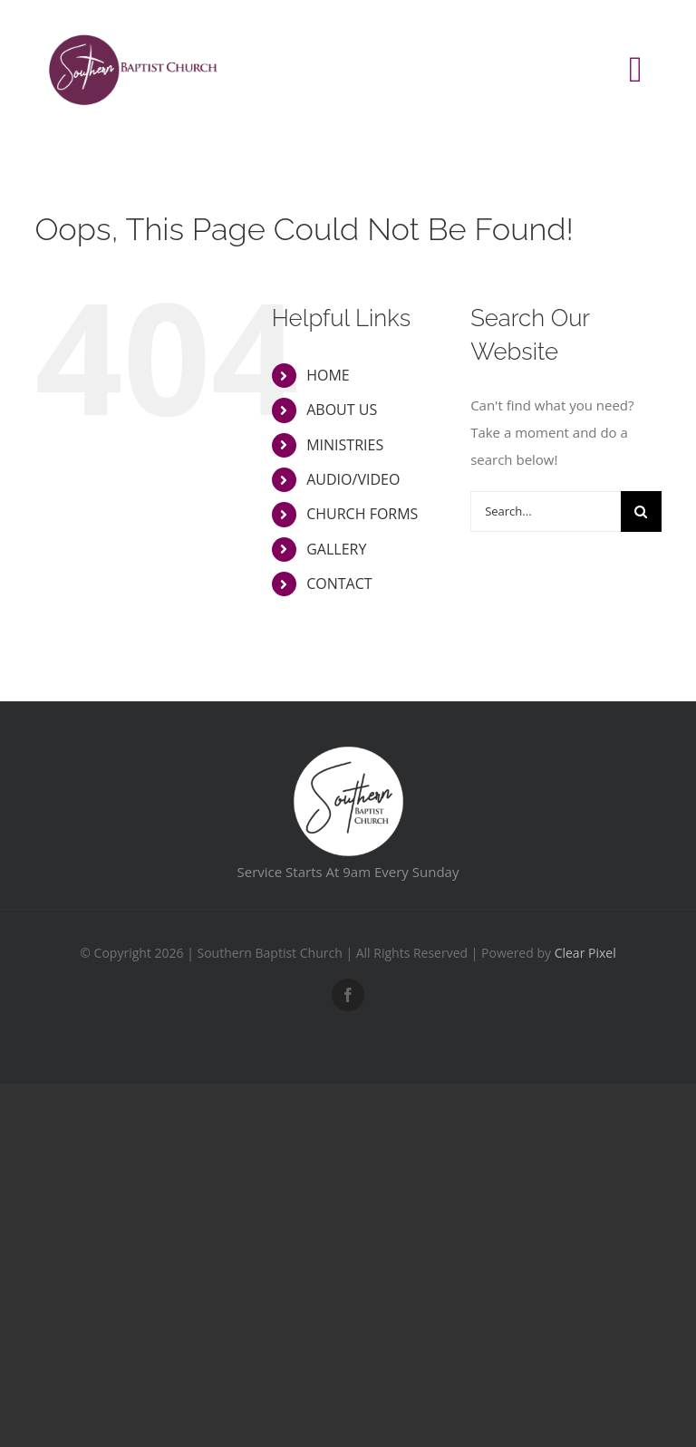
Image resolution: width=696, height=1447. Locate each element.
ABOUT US (341, 410)
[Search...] (545, 511)
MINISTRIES (344, 445)
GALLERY (336, 549)
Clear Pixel (585, 952)
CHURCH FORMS (362, 514)
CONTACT (339, 583)
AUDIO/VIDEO (353, 479)
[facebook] (348, 995)
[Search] (641, 511)
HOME (328, 375)
